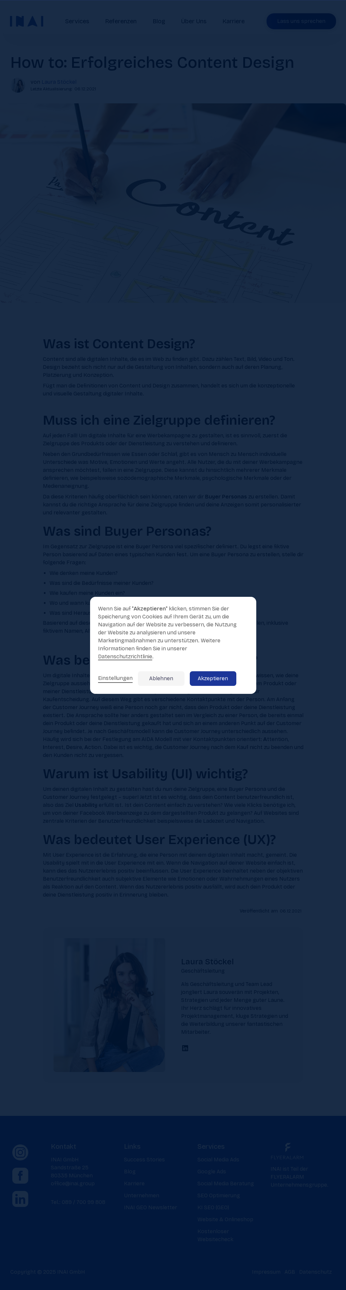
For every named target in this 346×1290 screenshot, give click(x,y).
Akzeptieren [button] (213, 678)
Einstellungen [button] (115, 678)
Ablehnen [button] (161, 678)
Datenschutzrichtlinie (125, 656)
